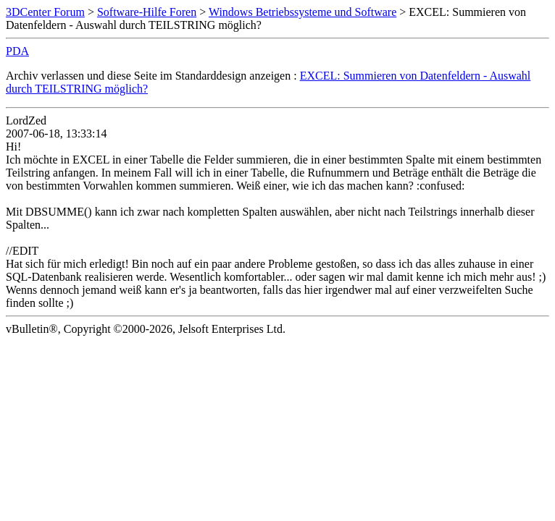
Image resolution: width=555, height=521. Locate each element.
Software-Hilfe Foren (146, 12)
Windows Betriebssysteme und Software (302, 12)
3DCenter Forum (45, 12)
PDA (17, 51)
